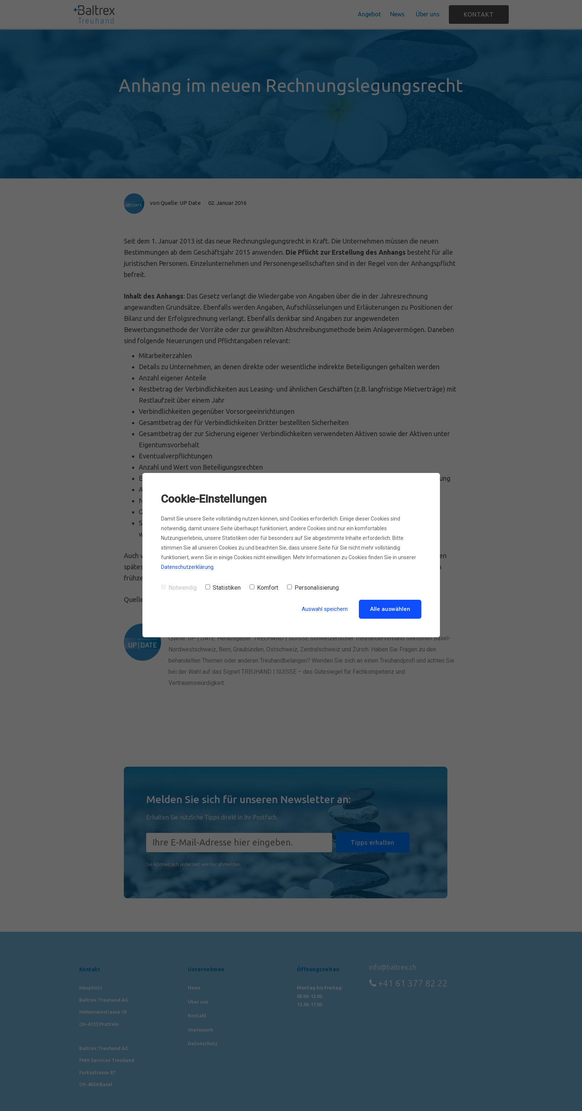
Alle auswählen (390, 609)
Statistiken (223, 587)
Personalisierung (313, 587)
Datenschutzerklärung (187, 567)
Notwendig (179, 587)
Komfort (264, 587)
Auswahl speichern (325, 609)
